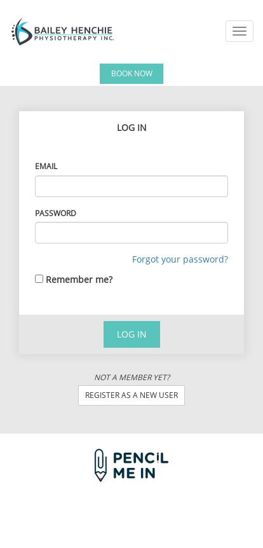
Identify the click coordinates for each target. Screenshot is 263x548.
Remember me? (79, 279)
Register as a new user (131, 395)
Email (46, 166)
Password (55, 213)
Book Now (131, 73)
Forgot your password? (180, 259)
